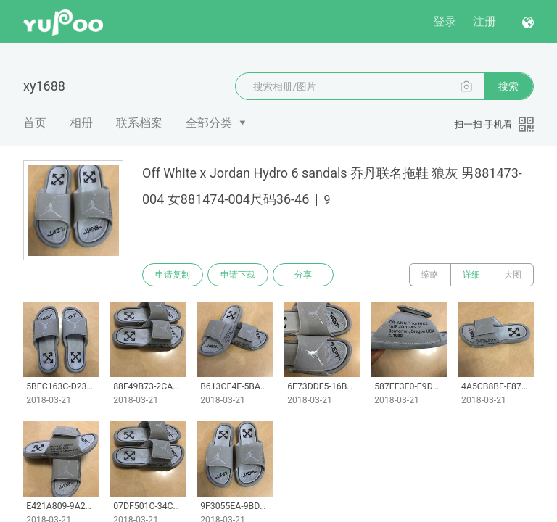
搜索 (508, 86)
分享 (303, 275)
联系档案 (139, 123)
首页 (34, 123)
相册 (81, 123)
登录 (444, 21)
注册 (484, 21)
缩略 (430, 275)
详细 (471, 275)
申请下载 (237, 275)
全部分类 (209, 123)
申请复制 (172, 275)
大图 (512, 275)
